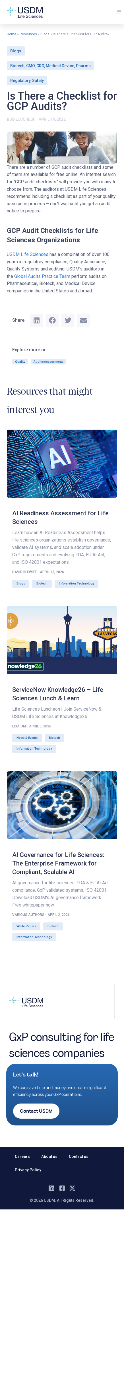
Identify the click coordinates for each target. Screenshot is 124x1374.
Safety (38, 80)
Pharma (83, 65)
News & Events (27, 738)
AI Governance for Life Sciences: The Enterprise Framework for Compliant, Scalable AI (58, 863)
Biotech (17, 65)
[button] (119, 12)
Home (11, 34)
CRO (40, 65)
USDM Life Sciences (27, 254)
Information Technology (76, 583)
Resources (28, 34)
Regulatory (20, 80)
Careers (22, 1156)
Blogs (44, 34)
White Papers (26, 926)
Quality (20, 362)
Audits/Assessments (48, 362)
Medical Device (60, 65)
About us (49, 1156)
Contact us (78, 1156)
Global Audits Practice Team (42, 276)
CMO (30, 65)
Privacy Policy (28, 1170)
